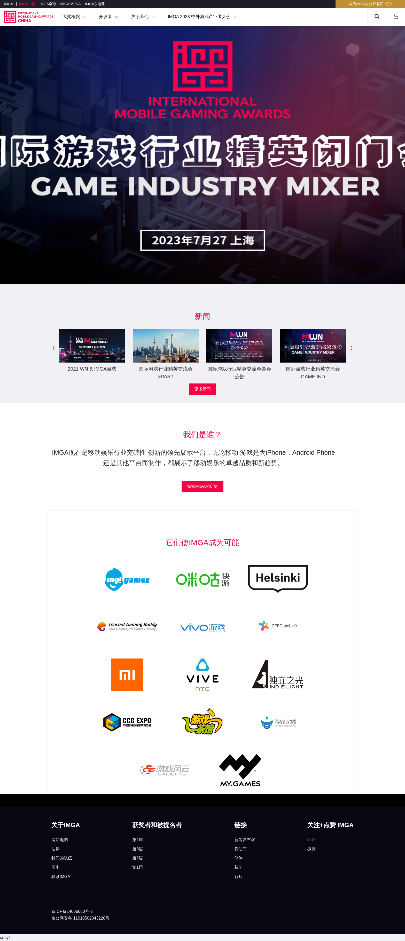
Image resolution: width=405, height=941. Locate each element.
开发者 (108, 16)
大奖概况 (74, 16)
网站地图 (59, 839)
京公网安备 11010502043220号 (80, 918)
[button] (55, 348)
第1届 (137, 867)
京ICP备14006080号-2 (72, 911)
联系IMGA (60, 876)
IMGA (8, 4)
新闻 (238, 867)
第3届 (137, 849)
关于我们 (142, 16)
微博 (311, 849)
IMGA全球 (48, 4)
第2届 (137, 858)
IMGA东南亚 (95, 4)
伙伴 (238, 858)
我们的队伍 (61, 858)
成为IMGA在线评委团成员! (370, 4)
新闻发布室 (244, 839)
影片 (238, 876)
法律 (55, 849)
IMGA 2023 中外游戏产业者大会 (202, 16)
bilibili (312, 839)
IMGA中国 (27, 4)
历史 (55, 867)
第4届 (137, 839)
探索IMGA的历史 (202, 486)
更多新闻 (202, 389)
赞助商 (240, 849)
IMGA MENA (70, 4)
